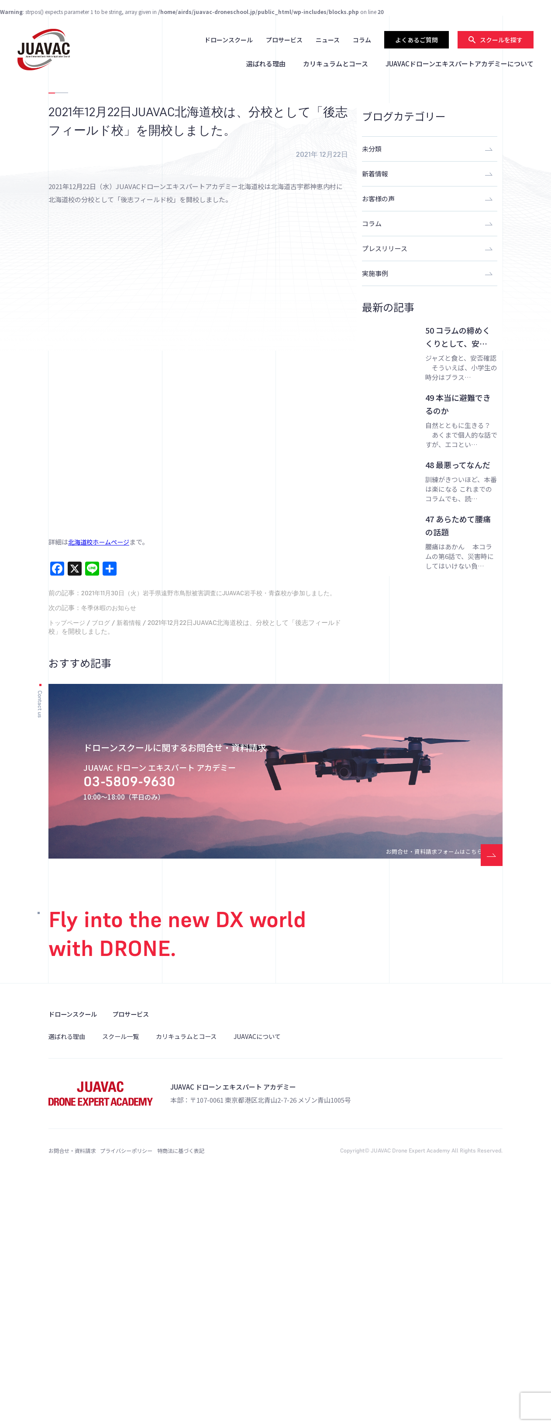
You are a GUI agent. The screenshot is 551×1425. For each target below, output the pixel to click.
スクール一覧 (124, 1270)
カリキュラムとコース (335, 63)
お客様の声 (378, 198)
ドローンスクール (228, 39)
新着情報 (134, 856)
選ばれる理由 (266, 63)
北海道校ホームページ (101, 766)
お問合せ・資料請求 (74, 1385)
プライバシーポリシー (146, 1385)
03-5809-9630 (147, 1016)
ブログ (104, 856)
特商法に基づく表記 (219, 1385)
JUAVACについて (268, 1270)
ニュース (328, 39)
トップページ (68, 856)
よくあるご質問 (416, 39)
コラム (362, 39)
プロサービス (284, 39)
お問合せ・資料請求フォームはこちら (416, 1081)
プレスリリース (384, 248)
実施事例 (375, 273)
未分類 (372, 148)
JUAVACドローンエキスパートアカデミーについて (460, 63)
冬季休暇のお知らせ (110, 841)
